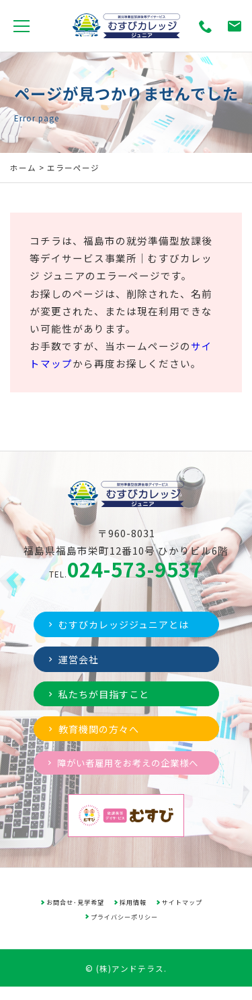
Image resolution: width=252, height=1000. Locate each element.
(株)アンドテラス (130, 981)
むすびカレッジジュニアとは (122, 624)
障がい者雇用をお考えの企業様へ (121, 770)
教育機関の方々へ (96, 731)
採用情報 (133, 915)
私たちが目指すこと (101, 695)
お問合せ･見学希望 (75, 915)
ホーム (23, 167)
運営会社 (74, 660)
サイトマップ (182, 915)
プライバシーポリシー (124, 929)
